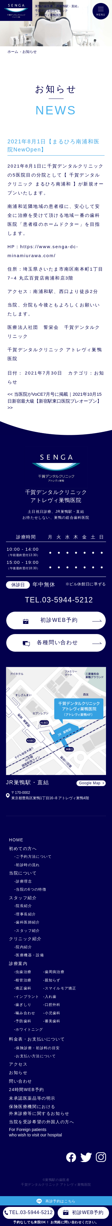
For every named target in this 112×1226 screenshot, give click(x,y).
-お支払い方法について (35, 1056)
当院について (23, 873)
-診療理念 (23, 881)
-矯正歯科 (22, 988)
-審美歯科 (52, 1021)
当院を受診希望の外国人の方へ (41, 1121)
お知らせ (29, 52)
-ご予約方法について (33, 856)
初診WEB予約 (50, 620)
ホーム (12, 52)
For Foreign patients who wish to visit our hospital (35, 1132)
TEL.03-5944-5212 (59, 600)
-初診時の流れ (27, 865)
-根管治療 (22, 980)
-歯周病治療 (54, 972)
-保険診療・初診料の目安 (37, 1048)
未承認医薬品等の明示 (32, 1098)
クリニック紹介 (25, 938)
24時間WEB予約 (26, 1089)
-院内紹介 (23, 947)
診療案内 (18, 963)
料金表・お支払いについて (37, 1039)
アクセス (18, 1064)
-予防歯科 (22, 1021)
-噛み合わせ (24, 1013)
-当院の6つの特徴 (30, 889)
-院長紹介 (23, 906)
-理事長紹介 (25, 914)
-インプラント (26, 997)
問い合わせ (20, 1081)
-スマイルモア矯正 (59, 988)
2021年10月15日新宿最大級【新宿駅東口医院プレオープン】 (54, 401)
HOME (16, 839)
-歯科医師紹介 (27, 922)
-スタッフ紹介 (27, 931)
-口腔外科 (52, 1005)
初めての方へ (23, 848)
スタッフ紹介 (23, 897)
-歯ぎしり (22, 1005)
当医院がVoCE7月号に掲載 (37, 394)
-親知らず (52, 980)
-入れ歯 (50, 997)
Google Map (89, 783)
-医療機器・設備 (29, 955)
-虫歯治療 (22, 972)
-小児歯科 (52, 1013)
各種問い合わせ (50, 642)
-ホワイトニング (28, 1029)
